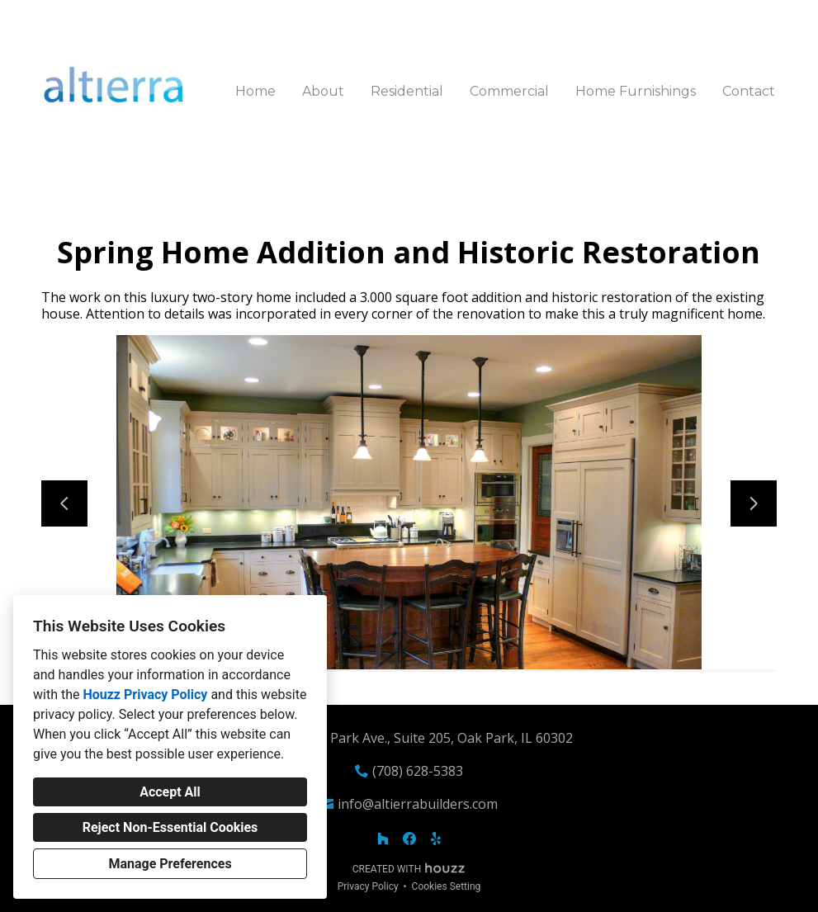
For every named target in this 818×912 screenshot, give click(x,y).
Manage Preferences (169, 864)
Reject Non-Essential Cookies (170, 827)
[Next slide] (754, 503)
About (323, 91)
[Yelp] (436, 838)
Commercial (509, 91)
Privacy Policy (368, 886)
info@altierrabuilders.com (418, 804)
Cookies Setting (446, 886)
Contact (748, 91)
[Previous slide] (64, 503)
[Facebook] (409, 838)
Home (255, 91)
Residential (407, 91)
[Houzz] (383, 838)
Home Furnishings (635, 91)
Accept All (170, 792)
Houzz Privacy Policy (145, 694)
